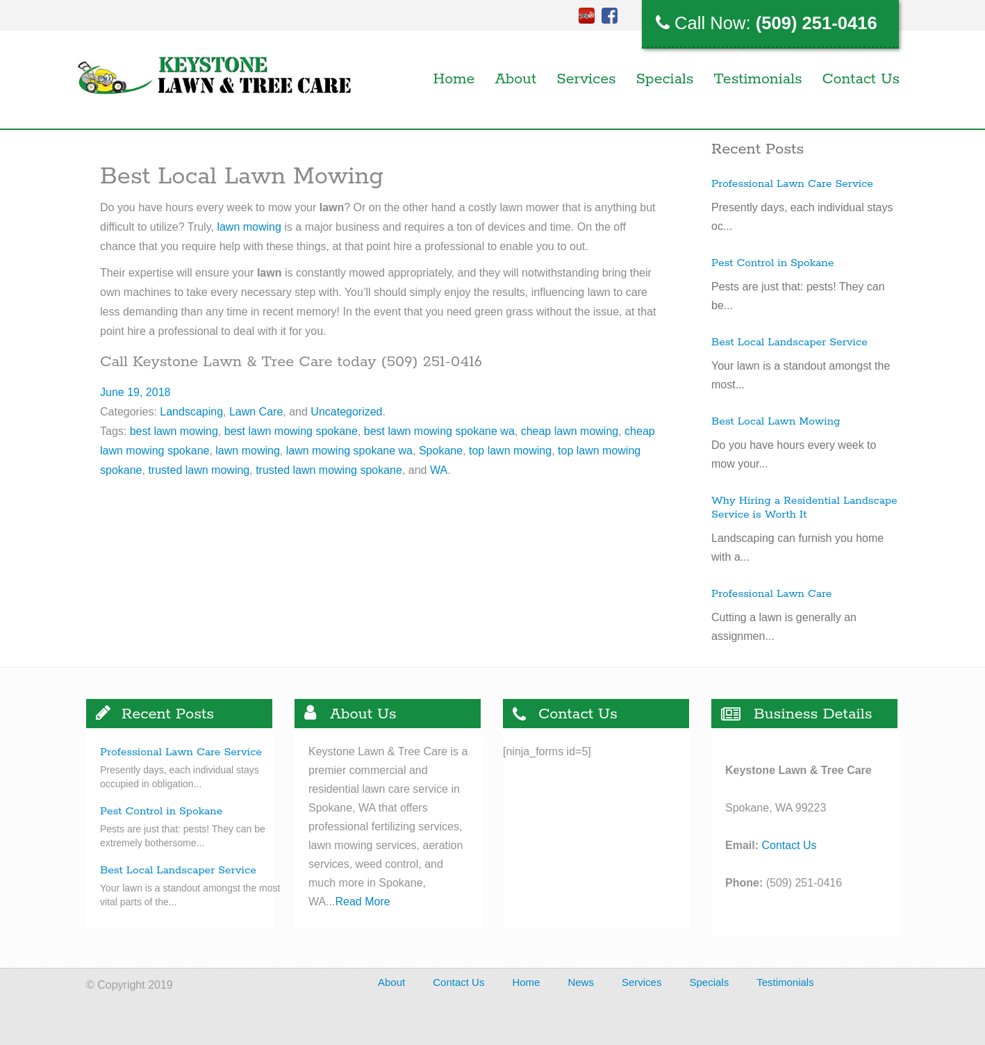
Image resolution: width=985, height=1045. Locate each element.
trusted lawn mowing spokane (329, 470)
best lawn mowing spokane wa (439, 431)
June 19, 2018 (135, 392)
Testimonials (757, 79)
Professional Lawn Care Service (792, 184)
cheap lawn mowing (570, 431)
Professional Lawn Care (771, 594)
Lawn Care (256, 412)
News (581, 982)
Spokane (441, 450)
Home (454, 79)
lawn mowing (249, 227)
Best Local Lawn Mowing (775, 422)
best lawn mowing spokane (291, 431)
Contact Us (861, 79)
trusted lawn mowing (198, 470)
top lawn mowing (510, 450)
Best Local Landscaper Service (789, 342)
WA (438, 470)
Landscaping (191, 412)
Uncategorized (346, 412)
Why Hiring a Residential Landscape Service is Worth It (804, 508)
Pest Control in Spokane (772, 263)
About (515, 79)
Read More (363, 901)
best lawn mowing (174, 431)
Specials (665, 79)
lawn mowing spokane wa (349, 450)
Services (585, 79)
